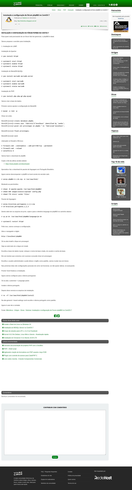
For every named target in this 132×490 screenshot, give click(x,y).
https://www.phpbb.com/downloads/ (18, 164)
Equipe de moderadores (48, 479)
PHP (64, 10)
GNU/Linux (60, 5)
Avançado (71, 10)
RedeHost (121, 18)
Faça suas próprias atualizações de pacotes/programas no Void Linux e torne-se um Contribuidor (120, 60)
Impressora (103, 26)
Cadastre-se (101, 5)
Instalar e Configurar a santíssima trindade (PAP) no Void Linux (120, 88)
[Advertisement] (92, 48)
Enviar (71, 5)
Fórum (49, 5)
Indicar (97, 26)
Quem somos (71, 479)
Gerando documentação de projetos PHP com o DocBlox (22, 345)
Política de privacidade (74, 475)
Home (53, 10)
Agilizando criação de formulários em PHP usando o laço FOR (24, 352)
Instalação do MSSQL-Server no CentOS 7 (17, 327)
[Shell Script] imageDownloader (118, 209)
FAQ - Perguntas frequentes (49, 471)
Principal (39, 5)
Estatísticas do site (46, 475)
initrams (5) (116, 141)
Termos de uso (72, 483)
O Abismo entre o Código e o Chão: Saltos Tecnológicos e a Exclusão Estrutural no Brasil (120, 81)
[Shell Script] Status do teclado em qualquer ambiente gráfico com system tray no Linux (121, 232)
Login (94, 5)
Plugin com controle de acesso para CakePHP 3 (19, 355)
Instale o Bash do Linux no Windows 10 (16, 324)
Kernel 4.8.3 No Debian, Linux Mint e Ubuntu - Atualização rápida (25, 334)
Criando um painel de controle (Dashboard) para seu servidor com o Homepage (121, 74)
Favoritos (91, 26)
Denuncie (84, 26)
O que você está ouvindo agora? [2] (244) (119, 146)
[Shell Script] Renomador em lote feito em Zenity (120, 220)
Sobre (81, 5)
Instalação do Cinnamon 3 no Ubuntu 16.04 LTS (19, 338)
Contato (70, 471)
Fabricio (24, 18)
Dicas (59, 10)
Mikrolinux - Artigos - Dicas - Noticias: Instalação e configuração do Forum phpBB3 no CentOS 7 (39, 310)
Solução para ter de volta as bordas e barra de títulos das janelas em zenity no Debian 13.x (120, 124)
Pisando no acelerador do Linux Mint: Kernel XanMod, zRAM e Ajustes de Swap (120, 101)
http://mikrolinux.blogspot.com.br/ (27, 21)
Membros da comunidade (48, 483)
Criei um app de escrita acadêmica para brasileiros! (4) (120, 41)
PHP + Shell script (9, 349)
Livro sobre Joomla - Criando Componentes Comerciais (22, 359)
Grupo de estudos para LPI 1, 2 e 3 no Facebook (19, 331)
